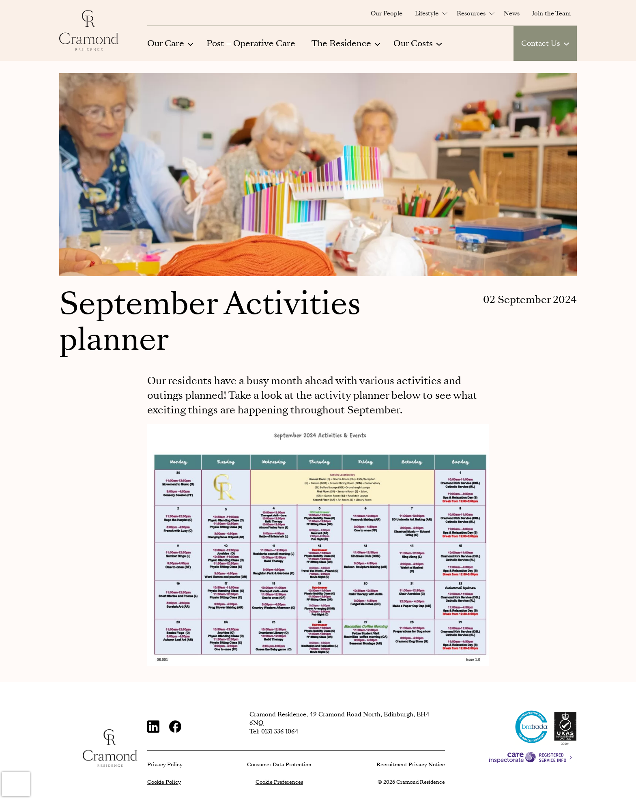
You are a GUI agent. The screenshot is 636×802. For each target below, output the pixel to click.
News (512, 13)
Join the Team (551, 13)
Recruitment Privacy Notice (410, 764)
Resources (471, 13)
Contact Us (540, 43)
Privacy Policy (165, 764)
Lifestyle (426, 13)
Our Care (165, 43)
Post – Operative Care (250, 43)
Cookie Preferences (279, 782)
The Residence (341, 43)
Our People (386, 13)
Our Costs (413, 43)
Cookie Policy (164, 782)
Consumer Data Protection (279, 764)
